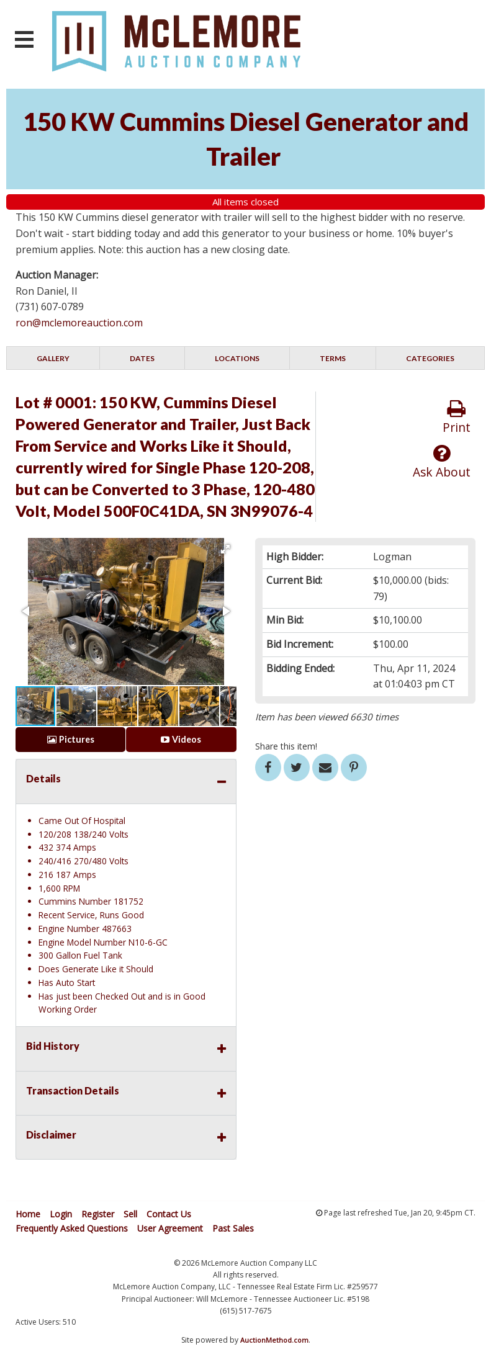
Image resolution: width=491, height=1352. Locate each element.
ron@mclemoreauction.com (79, 322)
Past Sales (233, 1228)
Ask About (442, 462)
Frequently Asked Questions (72, 1228)
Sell (130, 1214)
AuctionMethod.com (274, 1340)
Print (457, 417)
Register (97, 1214)
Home (28, 1214)
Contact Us (168, 1214)
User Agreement (170, 1228)
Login (61, 1214)
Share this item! (286, 746)
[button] (225, 549)
